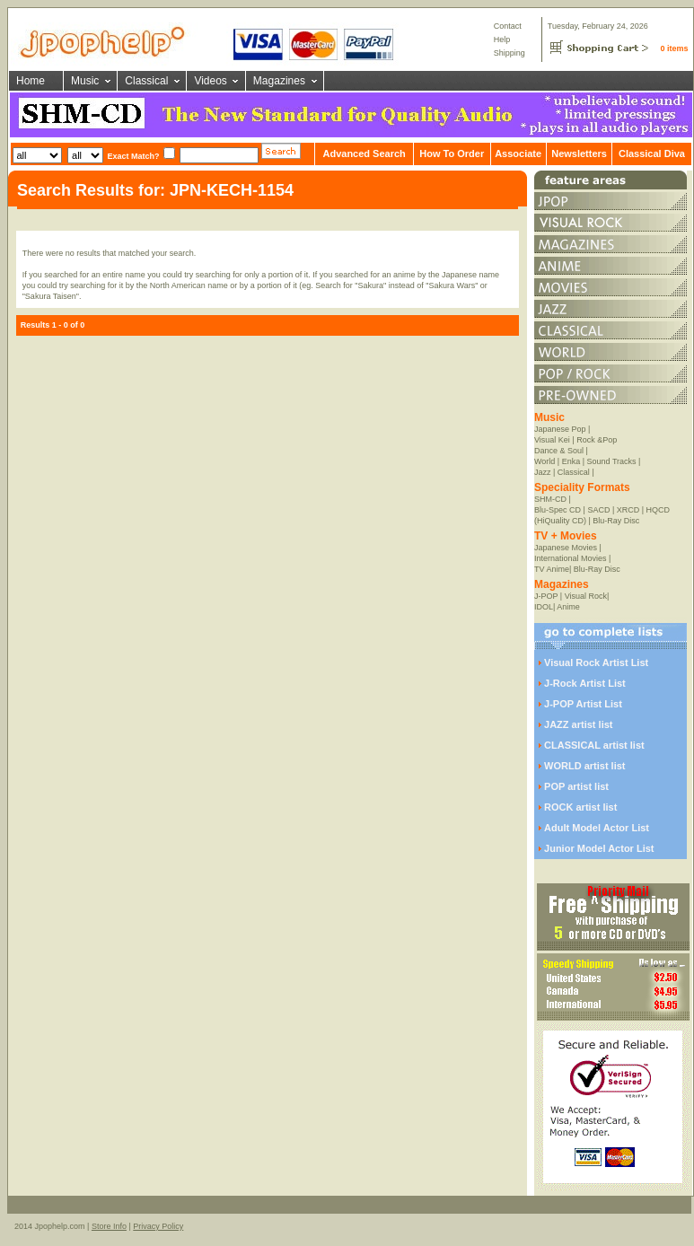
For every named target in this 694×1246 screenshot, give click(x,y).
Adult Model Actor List (596, 827)
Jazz (542, 472)
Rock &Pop (596, 439)
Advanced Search (363, 153)
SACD (598, 509)
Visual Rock (586, 596)
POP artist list (576, 786)
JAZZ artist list (578, 724)
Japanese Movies (565, 547)
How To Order (451, 153)
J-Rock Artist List (585, 683)
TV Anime (551, 569)
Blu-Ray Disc (616, 520)
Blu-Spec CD (557, 509)
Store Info (109, 1226)
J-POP (546, 596)
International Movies (570, 558)
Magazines (279, 81)
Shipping (509, 52)
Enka (571, 461)
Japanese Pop (560, 429)
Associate (518, 153)
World (544, 461)
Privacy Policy (158, 1226)
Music (85, 81)
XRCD (628, 509)
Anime (568, 606)
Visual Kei (552, 439)
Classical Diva (652, 153)
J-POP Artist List (583, 703)
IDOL (543, 606)
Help (502, 39)
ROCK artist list (580, 807)
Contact (508, 26)
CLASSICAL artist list (594, 745)
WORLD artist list (584, 765)
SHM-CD (550, 499)
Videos (210, 81)
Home (30, 81)
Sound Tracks (612, 461)
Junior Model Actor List (599, 848)
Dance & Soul (559, 450)
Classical (146, 81)
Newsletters (579, 153)
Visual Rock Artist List (596, 662)
